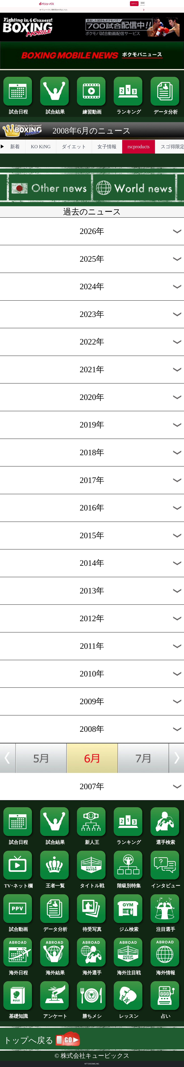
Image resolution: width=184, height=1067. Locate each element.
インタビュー (165, 883)
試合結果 (55, 109)
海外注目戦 (128, 970)
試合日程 (18, 109)
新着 (15, 146)
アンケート (55, 1014)
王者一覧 (55, 883)
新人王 (92, 840)
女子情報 (106, 146)
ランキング (128, 109)
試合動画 (18, 927)
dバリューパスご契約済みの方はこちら (53, 10)
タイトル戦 (92, 883)
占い (165, 1014)
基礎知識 (18, 1014)
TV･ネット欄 (18, 883)
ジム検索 (128, 927)
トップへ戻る (41, 1040)
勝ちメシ (92, 1014)
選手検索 (165, 840)
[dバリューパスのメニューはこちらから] (142, 4)
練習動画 (92, 109)
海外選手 (92, 970)
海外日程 (18, 970)
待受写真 (92, 927)
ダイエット (74, 146)
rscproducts (139, 146)
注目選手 (165, 927)
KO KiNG (41, 146)
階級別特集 (128, 883)
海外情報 (165, 970)
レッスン (128, 1014)
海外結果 (55, 970)
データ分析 (165, 109)
